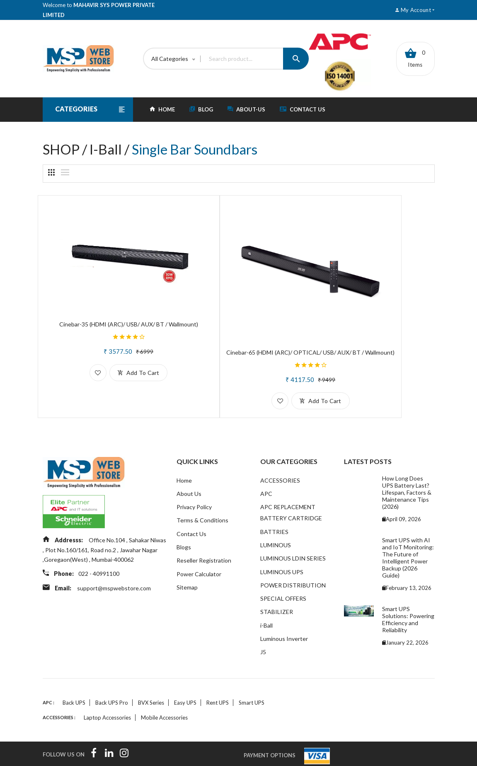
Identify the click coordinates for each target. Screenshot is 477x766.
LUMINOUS (275, 515)
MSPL (379, 755)
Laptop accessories (107, 690)
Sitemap (187, 558)
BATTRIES (274, 501)
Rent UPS (217, 675)
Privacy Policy (194, 476)
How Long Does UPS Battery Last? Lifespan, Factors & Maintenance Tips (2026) (406, 460)
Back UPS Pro (111, 675)
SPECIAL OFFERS (283, 569)
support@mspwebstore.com (116, 557)
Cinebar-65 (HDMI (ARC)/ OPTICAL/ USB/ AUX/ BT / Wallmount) (238, 317)
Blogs (184, 517)
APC (266, 462)
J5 (263, 624)
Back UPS (74, 675)
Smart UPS (251, 675)
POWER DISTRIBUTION (293, 556)
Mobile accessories (164, 690)
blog (201, 109)
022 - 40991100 (100, 543)
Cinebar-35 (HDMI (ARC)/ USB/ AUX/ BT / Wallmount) (105, 297)
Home (184, 448)
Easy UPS (185, 675)
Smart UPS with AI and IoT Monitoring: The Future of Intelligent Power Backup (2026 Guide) (408, 526)
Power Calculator (199, 544)
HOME (162, 109)
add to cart (114, 348)
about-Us (246, 109)
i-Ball (266, 597)
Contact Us (302, 109)
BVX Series (151, 675)
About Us (189, 462)
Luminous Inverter (284, 610)
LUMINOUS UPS (281, 542)
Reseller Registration (204, 530)
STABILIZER (276, 583)
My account (414, 10)
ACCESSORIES (280, 448)
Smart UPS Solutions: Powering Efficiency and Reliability (408, 588)
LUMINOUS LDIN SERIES (293, 528)
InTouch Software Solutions (119, 755)
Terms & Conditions (202, 489)
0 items (415, 58)
